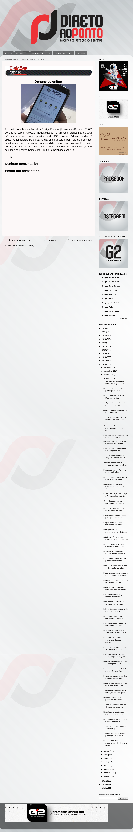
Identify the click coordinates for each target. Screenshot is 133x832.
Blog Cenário (107, 299)
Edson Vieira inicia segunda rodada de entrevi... (114, 596)
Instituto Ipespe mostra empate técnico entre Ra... (115, 464)
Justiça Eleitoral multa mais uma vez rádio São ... (114, 404)
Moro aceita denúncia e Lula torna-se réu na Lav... (115, 603)
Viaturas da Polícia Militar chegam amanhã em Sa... (115, 457)
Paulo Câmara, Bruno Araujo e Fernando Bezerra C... (115, 495)
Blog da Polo (107, 307)
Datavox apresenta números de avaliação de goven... (115, 684)
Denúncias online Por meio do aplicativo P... (114, 471)
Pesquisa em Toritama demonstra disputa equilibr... (112, 640)
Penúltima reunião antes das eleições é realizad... (115, 677)
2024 (104, 335)
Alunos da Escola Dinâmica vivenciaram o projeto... (114, 706)
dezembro (108, 367)
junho (106, 758)
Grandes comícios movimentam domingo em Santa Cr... (115, 743)
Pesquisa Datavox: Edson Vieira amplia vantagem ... (115, 655)
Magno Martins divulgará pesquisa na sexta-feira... (114, 509)
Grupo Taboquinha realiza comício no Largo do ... (113, 502)
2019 (104, 353)
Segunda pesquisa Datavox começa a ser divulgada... (115, 691)
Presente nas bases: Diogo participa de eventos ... (114, 516)
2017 (104, 361)
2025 (104, 332)
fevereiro (107, 773)
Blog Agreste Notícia (111, 303)
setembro (108, 378)
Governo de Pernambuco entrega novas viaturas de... (113, 428)
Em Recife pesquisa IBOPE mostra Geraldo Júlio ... (115, 670)
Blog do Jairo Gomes (111, 286)
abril (106, 766)
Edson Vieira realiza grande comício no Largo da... (114, 624)
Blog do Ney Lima (109, 290)
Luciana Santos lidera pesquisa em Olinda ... (113, 699)
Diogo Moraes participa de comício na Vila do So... (114, 617)
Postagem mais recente (18, 240)
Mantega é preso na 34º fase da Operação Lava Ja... (115, 567)
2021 (104, 346)
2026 (104, 328)
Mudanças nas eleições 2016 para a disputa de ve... (115, 478)
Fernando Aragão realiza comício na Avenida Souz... (115, 632)
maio (106, 762)
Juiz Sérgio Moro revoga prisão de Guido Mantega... (115, 538)
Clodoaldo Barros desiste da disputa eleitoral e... (115, 720)
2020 (104, 350)
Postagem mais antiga (80, 240)
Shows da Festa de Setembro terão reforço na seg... (115, 581)
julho (106, 755)
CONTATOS (21, 53)
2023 (104, 339)
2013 (104, 788)
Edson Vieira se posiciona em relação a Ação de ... (115, 436)
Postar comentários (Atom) (23, 246)
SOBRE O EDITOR (41, 53)
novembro (108, 371)
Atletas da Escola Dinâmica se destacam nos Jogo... (114, 648)
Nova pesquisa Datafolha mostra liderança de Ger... (115, 531)
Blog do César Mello (110, 311)
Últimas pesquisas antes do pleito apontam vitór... (114, 389)
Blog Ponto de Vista (110, 282)
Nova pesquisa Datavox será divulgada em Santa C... (115, 442)
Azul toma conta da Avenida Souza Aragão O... (114, 727)
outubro (107, 375)
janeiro (107, 776)
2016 (104, 364)
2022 (104, 343)
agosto (107, 751)
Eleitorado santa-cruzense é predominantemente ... (114, 560)
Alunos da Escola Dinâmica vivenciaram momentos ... (115, 418)
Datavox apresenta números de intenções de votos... (115, 663)
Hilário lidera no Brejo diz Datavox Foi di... (113, 397)
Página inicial (49, 240)
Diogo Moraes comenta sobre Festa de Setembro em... (115, 574)
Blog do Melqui (108, 315)
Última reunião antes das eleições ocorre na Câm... (115, 545)
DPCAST (81, 53)
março (106, 769)
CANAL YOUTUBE (63, 53)
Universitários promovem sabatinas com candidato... (115, 588)
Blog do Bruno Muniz (111, 278)
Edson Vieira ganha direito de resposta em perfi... (115, 610)
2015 (104, 781)
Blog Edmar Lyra (109, 294)
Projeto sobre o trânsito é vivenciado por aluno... (113, 524)
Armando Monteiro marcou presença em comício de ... (115, 735)
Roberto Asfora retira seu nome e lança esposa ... (114, 713)
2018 (104, 357)
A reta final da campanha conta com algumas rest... (115, 382)
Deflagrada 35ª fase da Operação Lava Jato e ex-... (113, 486)
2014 (104, 784)
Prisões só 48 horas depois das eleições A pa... (114, 449)
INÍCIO (8, 53)
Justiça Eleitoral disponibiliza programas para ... (115, 411)
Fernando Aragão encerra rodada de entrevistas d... (114, 552)
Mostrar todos (124, 318)
